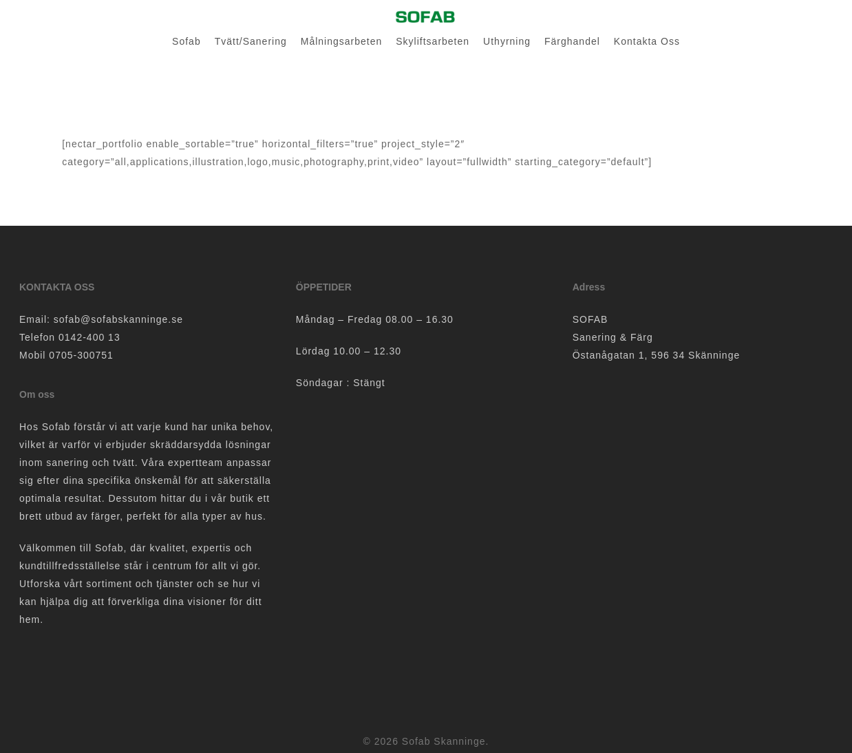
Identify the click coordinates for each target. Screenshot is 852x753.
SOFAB (590, 319)
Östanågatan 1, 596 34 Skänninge (657, 355)
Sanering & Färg (613, 337)
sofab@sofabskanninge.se (118, 319)
